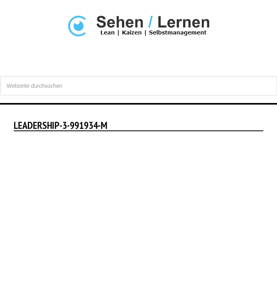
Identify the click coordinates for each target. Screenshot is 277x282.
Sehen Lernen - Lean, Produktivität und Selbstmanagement (138, 43)
